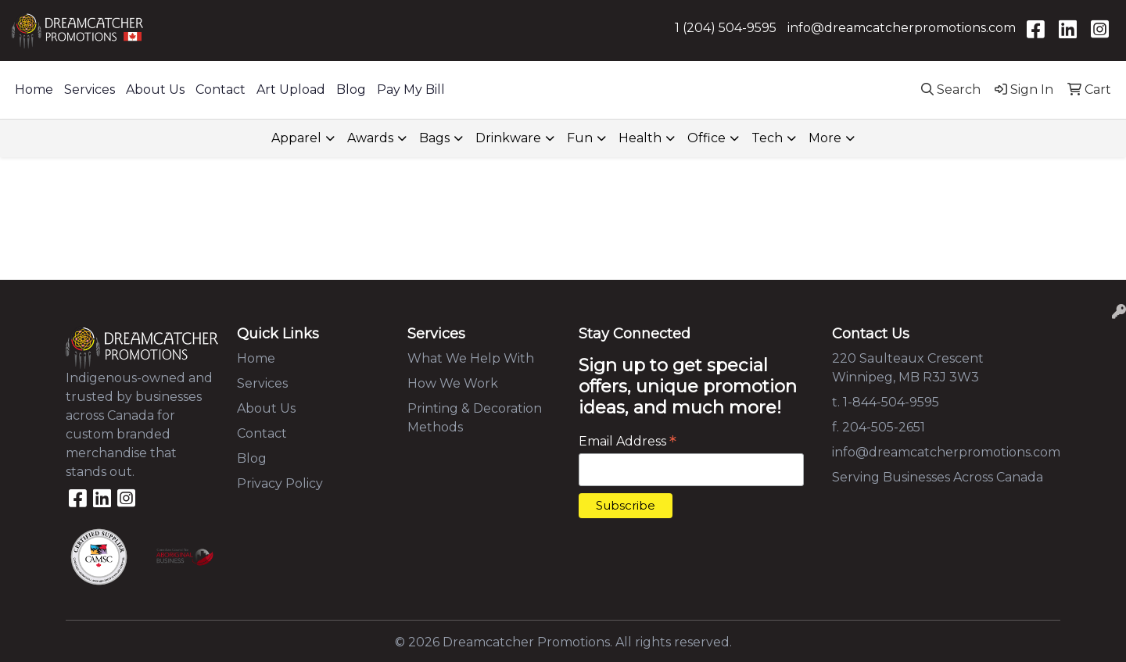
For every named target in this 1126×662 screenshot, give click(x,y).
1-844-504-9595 (891, 402)
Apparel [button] (296, 138)
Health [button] (640, 138)
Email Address (627, 441)
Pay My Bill (411, 89)
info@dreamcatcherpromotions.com (901, 27)
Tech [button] (767, 138)
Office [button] (706, 138)
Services (89, 89)
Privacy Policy (280, 483)
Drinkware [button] (508, 138)
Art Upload (290, 89)
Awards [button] (370, 138)
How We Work (452, 383)
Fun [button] (580, 138)
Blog (351, 89)
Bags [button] (434, 138)
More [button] (825, 138)
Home (34, 89)
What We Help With (470, 358)
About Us (155, 89)
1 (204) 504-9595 (725, 27)
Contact (220, 89)
